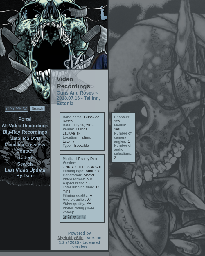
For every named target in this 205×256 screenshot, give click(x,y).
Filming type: (73, 171)
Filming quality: (76, 195)
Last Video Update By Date (25, 173)
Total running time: (78, 187)
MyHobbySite (71, 237)
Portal (24, 119)
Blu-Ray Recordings (25, 132)
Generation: (72, 175)
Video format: (74, 179)
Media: (68, 159)
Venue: (68, 129)
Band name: (73, 117)
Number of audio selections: (123, 150)
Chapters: (122, 117)
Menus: (120, 125)
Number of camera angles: (123, 137)
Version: (69, 163)
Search (25, 163)
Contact (25, 151)
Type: (67, 146)
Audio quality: (74, 199)
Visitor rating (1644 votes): (78, 210)
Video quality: (74, 203)
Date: (67, 125)
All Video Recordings (25, 125)
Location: (70, 137)
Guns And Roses (75, 92)
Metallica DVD (25, 138)
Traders (25, 157)
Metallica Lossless (25, 144)
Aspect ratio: (73, 183)
